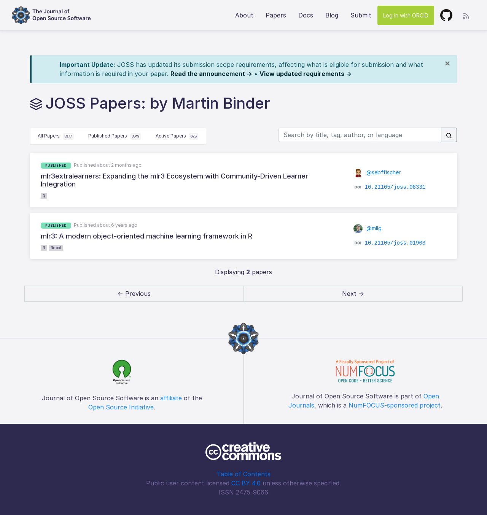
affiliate (171, 398)
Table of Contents (244, 474)
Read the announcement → (211, 73)
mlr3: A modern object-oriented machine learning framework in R (146, 236)
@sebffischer (377, 172)
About (244, 15)
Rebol (56, 247)
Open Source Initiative (121, 407)
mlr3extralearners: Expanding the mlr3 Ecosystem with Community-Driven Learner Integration (174, 180)
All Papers (56, 136)
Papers (276, 15)
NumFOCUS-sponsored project (395, 405)
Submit (360, 15)
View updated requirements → (305, 73)
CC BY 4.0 (246, 483)
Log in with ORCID (405, 15)
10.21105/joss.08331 (395, 187)
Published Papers (114, 136)
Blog (331, 15)
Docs (305, 15)
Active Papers (177, 136)
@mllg (367, 228)
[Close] (447, 63)
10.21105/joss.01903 (395, 243)
